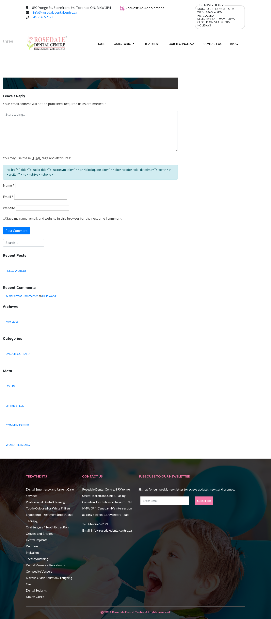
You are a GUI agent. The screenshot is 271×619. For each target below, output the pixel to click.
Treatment (151, 43)
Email (8, 197)
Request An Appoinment (142, 8)
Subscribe (204, 500)
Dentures (32, 546)
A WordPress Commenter (22, 296)
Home (101, 43)
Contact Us (212, 43)
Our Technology (182, 43)
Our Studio (123, 43)
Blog (234, 43)
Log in (10, 386)
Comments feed (17, 425)
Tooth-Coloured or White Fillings (48, 508)
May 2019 (12, 321)
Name (8, 186)
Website (9, 208)
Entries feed (15, 405)
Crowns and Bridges (39, 533)
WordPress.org (18, 444)
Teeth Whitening (37, 559)
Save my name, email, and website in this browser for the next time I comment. (64, 218)
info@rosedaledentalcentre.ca (55, 12)
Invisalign (32, 552)
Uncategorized (18, 353)
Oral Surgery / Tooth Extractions (48, 527)
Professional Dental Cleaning (45, 502)
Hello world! (16, 270)
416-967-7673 (43, 17)
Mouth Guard (35, 596)
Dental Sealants (36, 590)
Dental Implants (36, 540)
